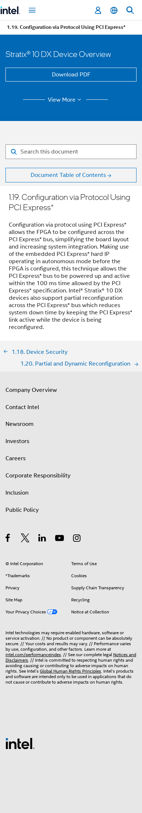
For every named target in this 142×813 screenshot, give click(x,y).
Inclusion (16, 492)
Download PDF (71, 74)
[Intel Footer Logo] (20, 743)
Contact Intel (22, 407)
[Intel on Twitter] (25, 539)
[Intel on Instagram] (77, 539)
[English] (113, 10)
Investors (17, 441)
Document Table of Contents (68, 175)
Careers (15, 458)
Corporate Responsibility (37, 475)
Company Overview (31, 390)
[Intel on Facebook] (8, 539)
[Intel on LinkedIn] (42, 539)
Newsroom (19, 424)
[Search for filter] (71, 151)
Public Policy (22, 510)
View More (65, 99)
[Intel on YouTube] (60, 539)
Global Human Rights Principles (70, 671)
